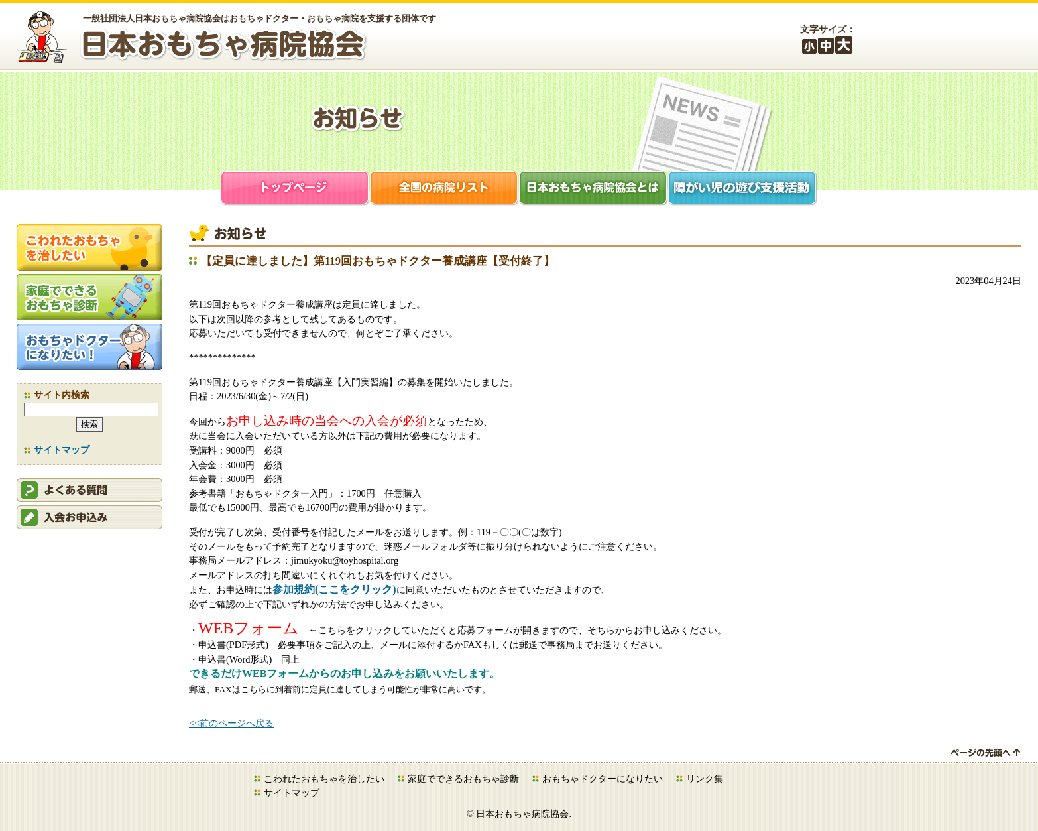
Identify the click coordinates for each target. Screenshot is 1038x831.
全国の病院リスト (444, 189)
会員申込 (89, 517)
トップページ (295, 189)
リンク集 (704, 778)
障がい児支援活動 (742, 189)
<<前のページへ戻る (231, 723)
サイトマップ (61, 449)
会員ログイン (922, 38)
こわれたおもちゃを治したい (324, 778)
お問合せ (994, 38)
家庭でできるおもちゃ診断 (463, 778)
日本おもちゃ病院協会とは (593, 189)
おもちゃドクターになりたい (602, 778)
